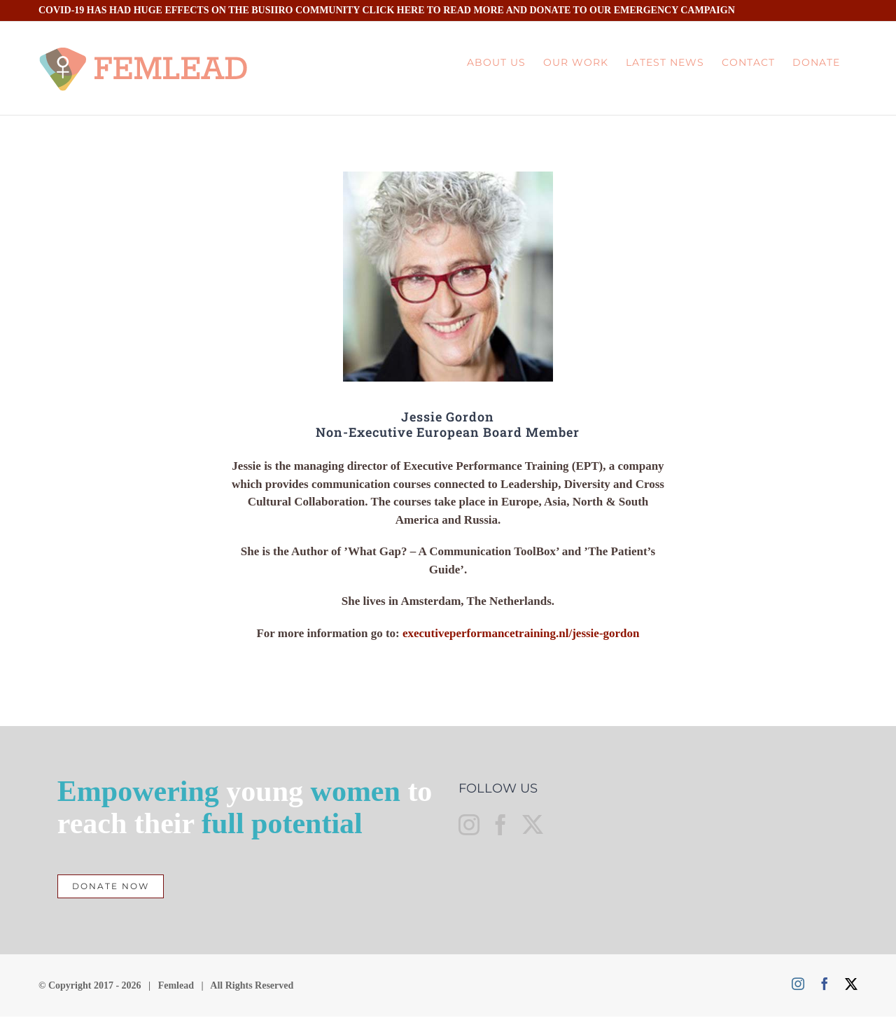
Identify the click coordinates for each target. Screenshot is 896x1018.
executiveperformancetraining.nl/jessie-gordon (521, 633)
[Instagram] (468, 826)
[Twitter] (532, 826)
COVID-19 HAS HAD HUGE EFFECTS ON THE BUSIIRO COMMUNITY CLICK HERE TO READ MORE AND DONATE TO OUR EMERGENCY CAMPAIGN (386, 10)
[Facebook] (500, 826)
